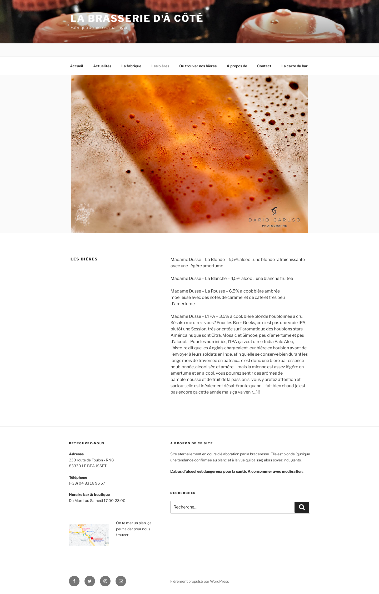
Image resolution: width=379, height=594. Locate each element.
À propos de (237, 66)
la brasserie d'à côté (137, 18)
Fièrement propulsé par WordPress (199, 581)
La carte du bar (294, 66)
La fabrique (131, 66)
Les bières (160, 66)
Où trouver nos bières (198, 66)
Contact (264, 66)
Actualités (102, 66)
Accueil (76, 66)
